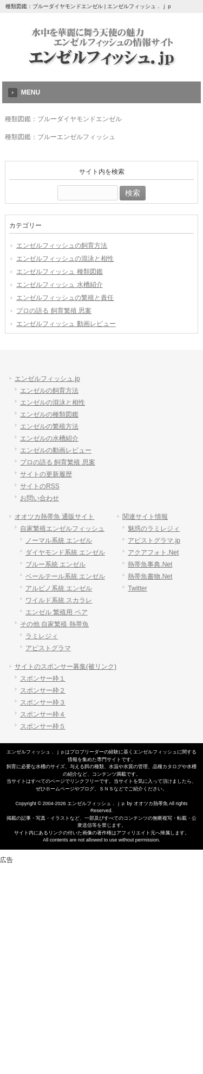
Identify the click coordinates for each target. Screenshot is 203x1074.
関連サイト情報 (145, 516)
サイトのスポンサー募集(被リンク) (65, 666)
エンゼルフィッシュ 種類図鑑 (59, 271)
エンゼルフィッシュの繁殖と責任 (65, 298)
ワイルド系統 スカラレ (58, 600)
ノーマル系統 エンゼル (58, 540)
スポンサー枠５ (43, 726)
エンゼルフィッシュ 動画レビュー (65, 324)
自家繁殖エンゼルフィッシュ (62, 528)
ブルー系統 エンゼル (55, 564)
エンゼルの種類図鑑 (49, 414)
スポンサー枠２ (43, 690)
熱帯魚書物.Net (150, 576)
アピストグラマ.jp (154, 540)
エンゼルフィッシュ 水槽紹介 (59, 284)
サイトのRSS (40, 486)
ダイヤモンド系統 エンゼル (65, 552)
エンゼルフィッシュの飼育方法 (61, 245)
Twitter (137, 588)
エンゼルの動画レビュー (55, 450)
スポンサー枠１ (43, 678)
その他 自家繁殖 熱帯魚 (54, 624)
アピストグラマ (48, 648)
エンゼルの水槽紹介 (49, 438)
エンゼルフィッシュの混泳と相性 (65, 258)
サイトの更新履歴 (46, 474)
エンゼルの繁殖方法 (49, 426)
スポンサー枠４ (43, 714)
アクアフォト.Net (153, 552)
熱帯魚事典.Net (150, 564)
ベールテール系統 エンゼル (65, 576)
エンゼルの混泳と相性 (52, 402)
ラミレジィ (41, 636)
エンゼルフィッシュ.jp (47, 378)
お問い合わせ (39, 498)
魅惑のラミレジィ (154, 528)
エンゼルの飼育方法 (49, 390)
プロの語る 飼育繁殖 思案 (53, 311)
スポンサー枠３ (43, 702)
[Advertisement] (101, 967)
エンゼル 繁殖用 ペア (56, 612)
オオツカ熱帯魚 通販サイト (54, 516)
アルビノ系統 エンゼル (58, 588)
